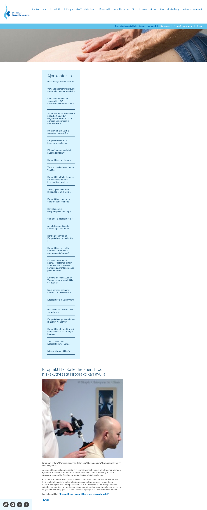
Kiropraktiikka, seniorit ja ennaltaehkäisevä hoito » (58, 200)
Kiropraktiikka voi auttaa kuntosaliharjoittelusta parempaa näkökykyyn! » (58, 250)
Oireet (135, 9)
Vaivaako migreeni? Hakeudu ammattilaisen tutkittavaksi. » (61, 90)
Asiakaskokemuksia (192, 9)
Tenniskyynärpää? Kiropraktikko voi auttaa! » (59, 342)
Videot (153, 9)
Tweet (46, 500)
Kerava (200, 26)
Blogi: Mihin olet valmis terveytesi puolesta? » (58, 132)
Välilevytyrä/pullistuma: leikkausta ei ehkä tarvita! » (60, 190)
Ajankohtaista (39, 9)
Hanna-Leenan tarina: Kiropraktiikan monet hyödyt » (60, 238)
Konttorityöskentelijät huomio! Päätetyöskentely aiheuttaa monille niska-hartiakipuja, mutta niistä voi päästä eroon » (60, 265)
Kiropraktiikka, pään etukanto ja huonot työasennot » (61, 320)
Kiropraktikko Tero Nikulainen (81, 9)
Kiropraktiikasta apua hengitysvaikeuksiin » (57, 141)
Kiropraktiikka (56, 9)
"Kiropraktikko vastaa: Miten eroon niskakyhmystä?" (84, 494)
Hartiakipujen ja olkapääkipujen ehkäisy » (59, 210)
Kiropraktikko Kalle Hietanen (114, 9)
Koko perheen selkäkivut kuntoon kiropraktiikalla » (59, 291)
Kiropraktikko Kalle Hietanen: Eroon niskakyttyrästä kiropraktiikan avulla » (60, 179)
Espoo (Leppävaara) (183, 26)
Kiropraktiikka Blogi (169, 9)
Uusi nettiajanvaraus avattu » (60, 81)
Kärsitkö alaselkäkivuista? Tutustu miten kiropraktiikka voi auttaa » (60, 280)
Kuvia (144, 9)
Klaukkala (165, 26)
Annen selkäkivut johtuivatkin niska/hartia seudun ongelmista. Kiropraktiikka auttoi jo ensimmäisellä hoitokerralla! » (61, 118)
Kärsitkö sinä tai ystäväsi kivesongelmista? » (59, 151)
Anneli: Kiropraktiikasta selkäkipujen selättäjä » (58, 227)
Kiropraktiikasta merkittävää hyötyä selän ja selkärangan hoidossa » (60, 331)
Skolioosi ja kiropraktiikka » (60, 219)
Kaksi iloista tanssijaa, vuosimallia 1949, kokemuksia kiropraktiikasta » (60, 102)
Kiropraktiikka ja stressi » (59, 160)
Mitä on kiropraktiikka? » (58, 351)
